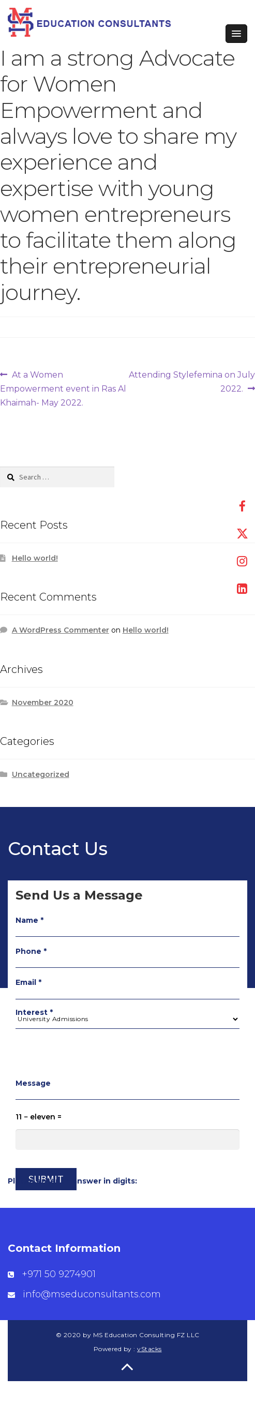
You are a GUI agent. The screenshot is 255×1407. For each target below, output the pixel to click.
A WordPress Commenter (60, 630)
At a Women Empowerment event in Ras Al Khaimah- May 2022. (63, 388)
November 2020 (42, 702)
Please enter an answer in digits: (72, 1181)
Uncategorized (40, 774)
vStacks (149, 1349)
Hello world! (35, 558)
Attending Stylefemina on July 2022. (191, 381)
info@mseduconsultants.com (92, 1294)
